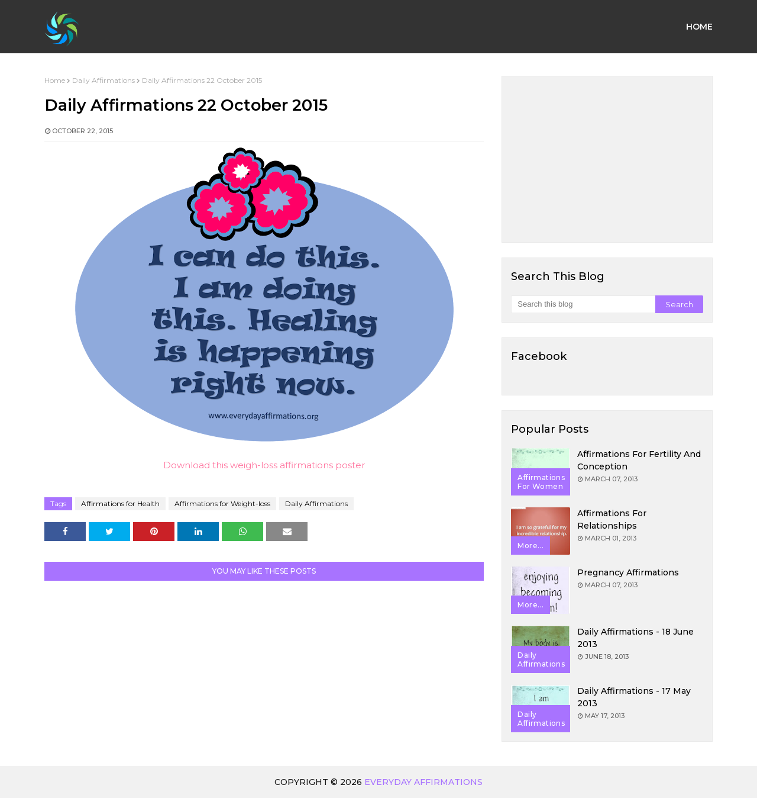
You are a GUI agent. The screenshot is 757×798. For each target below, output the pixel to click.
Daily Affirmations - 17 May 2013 (634, 697)
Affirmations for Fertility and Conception (639, 460)
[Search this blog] (583, 304)
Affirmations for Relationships (611, 519)
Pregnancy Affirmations (628, 572)
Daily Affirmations (103, 80)
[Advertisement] (607, 159)
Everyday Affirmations (423, 782)
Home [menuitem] (699, 26)
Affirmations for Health (120, 503)
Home (54, 80)
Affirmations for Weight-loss (222, 503)
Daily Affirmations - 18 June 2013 (635, 637)
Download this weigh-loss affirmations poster (264, 465)
